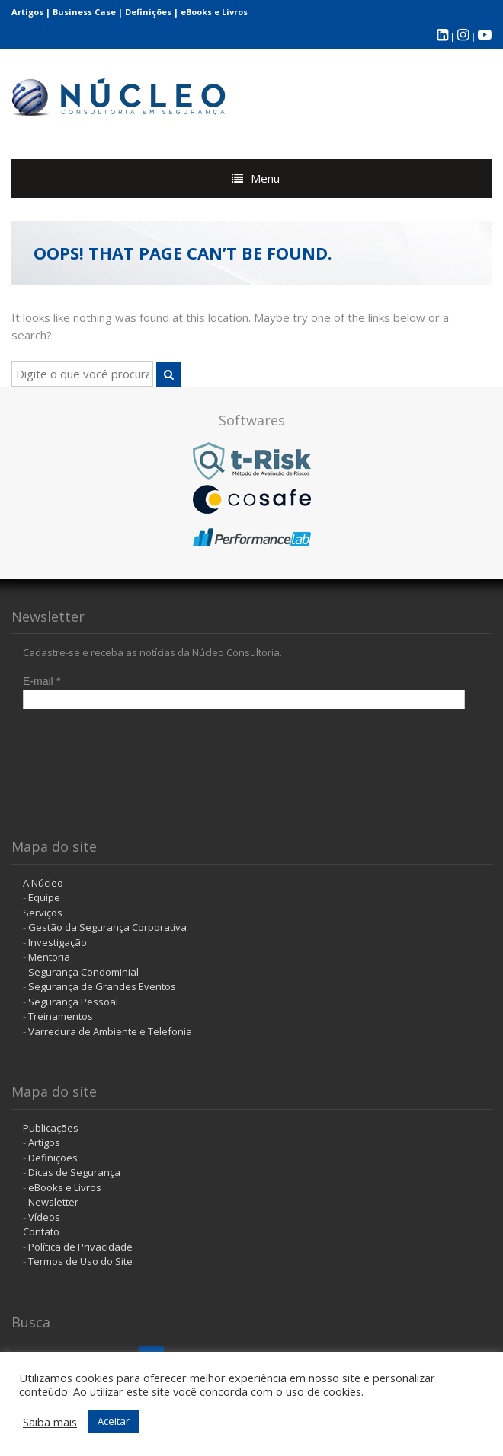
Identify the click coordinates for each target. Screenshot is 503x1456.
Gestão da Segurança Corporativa (107, 927)
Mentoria (49, 957)
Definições (148, 12)
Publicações (50, 1128)
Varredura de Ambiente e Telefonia (110, 1031)
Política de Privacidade (80, 1247)
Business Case (84, 12)
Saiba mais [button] (50, 1422)
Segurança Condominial (83, 972)
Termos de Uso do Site (80, 1261)
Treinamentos (60, 1016)
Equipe (44, 897)
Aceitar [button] (114, 1421)
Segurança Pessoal (73, 1001)
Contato (41, 1231)
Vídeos (44, 1217)
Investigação (57, 942)
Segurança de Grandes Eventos (102, 986)
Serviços (42, 912)
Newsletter (53, 1202)
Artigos (27, 12)
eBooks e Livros (214, 12)
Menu (265, 178)
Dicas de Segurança (74, 1172)
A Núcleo (43, 883)
